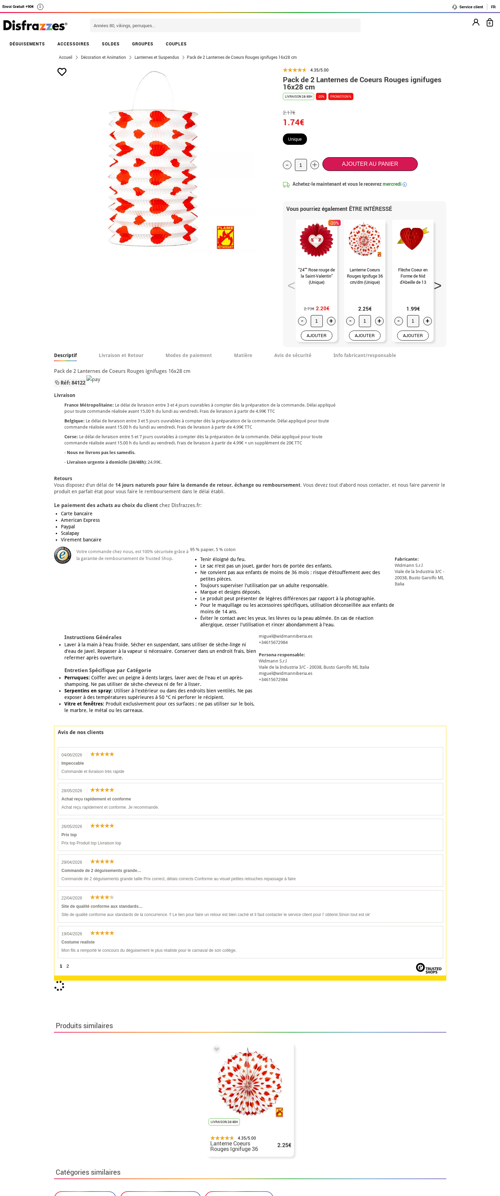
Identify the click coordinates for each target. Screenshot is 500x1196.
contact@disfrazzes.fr (358, 1098)
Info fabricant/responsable (364, 355)
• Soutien (67, 1098)
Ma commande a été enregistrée (370, 1081)
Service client (467, 7)
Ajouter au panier (370, 164)
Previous (289, 283)
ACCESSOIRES (73, 43)
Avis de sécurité (292, 355)
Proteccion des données (138, 1090)
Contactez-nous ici (213, 1090)
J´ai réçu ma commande (360, 1090)
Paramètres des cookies (88, 1114)
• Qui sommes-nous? (81, 1073)
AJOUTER (317, 335)
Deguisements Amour (85, 867)
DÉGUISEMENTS (27, 43)
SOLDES (111, 43)
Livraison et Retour (121, 355)
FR (493, 6)
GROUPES (142, 43)
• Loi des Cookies (77, 1106)
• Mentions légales (79, 1090)
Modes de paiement (189, 355)
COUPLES (176, 43)
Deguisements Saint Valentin (160, 867)
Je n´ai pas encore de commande (371, 1073)
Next (435, 283)
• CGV (63, 1081)
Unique (295, 139)
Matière (243, 355)
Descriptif (65, 355)
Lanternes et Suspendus (239, 867)
